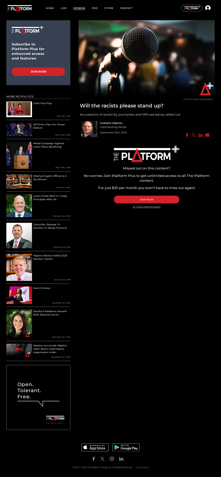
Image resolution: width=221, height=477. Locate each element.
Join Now (38, 71)
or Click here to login (147, 206)
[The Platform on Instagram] (111, 458)
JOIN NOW (146, 199)
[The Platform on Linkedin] (121, 458)
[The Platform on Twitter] (102, 458)
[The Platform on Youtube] (129, 458)
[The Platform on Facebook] (93, 458)
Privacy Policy (142, 467)
